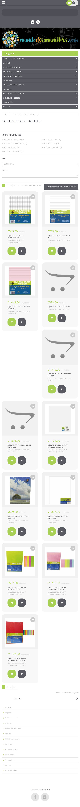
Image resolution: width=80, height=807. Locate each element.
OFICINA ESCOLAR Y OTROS (13, 93)
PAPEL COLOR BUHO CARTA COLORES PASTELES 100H (57, 588)
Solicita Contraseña (11, 718)
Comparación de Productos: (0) (61, 186)
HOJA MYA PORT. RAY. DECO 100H (59, 307)
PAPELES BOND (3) (10, 147)
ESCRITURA (7, 80)
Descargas (9, 744)
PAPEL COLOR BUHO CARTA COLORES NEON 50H (16, 588)
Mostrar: (4, 170)
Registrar (8, 713)
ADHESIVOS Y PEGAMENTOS (14, 59)
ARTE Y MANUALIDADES (12, 67)
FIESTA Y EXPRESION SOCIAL (14, 85)
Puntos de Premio (11, 749)
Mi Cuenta (8, 723)
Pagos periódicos (11, 770)
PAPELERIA (7, 89)
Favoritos (8, 734)
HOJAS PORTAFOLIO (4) (13, 139)
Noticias (8, 765)
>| (15, 185)
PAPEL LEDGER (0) (50, 143)
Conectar (8, 707)
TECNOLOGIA (8, 102)
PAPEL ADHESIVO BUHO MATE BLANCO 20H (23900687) (57, 446)
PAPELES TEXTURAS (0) (12, 151)
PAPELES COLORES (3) (52, 147)
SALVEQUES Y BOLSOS (11, 98)
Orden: (4, 158)
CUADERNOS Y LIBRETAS (12, 72)
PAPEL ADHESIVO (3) (51, 139)
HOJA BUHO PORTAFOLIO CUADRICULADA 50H (15, 237)
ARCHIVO (6, 63)
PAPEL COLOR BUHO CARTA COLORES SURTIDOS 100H (16, 659)
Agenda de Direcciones (13, 728)
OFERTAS (6, 107)
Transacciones (10, 760)
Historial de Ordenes (12, 739)
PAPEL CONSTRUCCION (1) (14, 143)
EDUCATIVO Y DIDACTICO (13, 76)
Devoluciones (10, 755)
